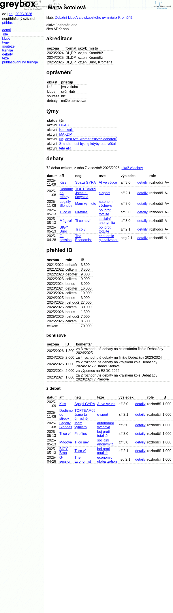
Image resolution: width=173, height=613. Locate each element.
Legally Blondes (66, 203)
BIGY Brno (64, 229)
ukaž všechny (132, 168)
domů (6, 30)
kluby (6, 38)
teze (5, 58)
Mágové (66, 221)
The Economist (83, 238)
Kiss (63, 182)
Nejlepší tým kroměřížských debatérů (88, 139)
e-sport (104, 193)
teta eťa (65, 148)
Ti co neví (82, 221)
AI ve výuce (108, 182)
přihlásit (8, 22)
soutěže (8, 46)
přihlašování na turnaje (20, 62)
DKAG (64, 125)
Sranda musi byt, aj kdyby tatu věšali (88, 144)
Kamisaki (66, 130)
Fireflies (81, 212)
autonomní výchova (107, 203)
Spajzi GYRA (85, 182)
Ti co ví (65, 212)
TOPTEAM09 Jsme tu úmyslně (85, 193)
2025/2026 (23, 14)
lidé (5, 34)
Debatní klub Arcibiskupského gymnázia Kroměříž (93, 17)
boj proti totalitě (105, 212)
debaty (7, 54)
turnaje (7, 50)
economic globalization (108, 238)
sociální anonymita (107, 221)
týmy (6, 42)
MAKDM (65, 134)
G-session (65, 238)
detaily (142, 182)
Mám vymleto (85, 203)
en (11, 14)
